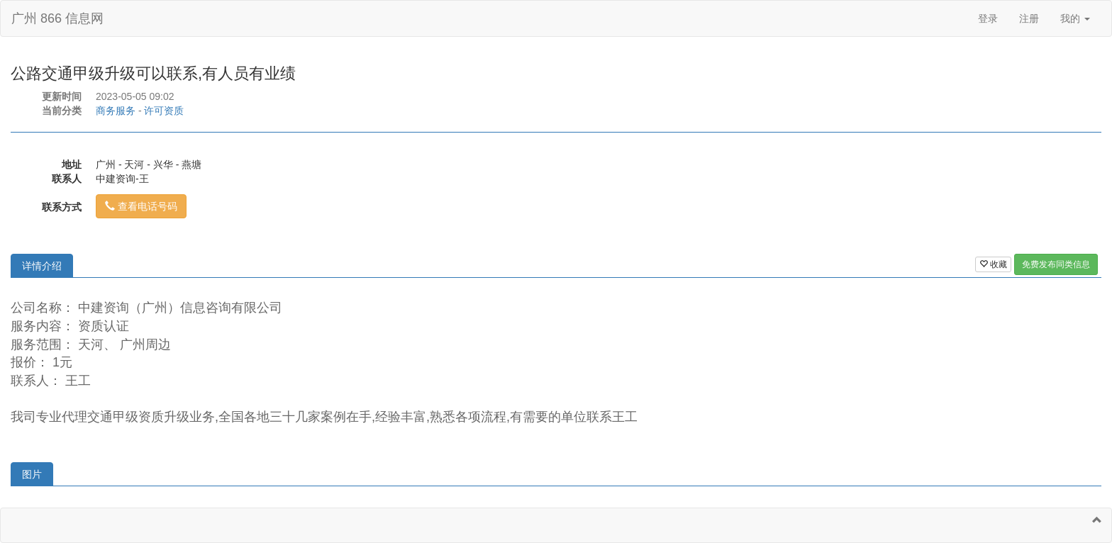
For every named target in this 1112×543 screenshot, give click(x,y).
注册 (1029, 18)
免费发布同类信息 (1056, 264)
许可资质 (164, 110)
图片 (32, 474)
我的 (1075, 18)
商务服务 (115, 110)
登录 (988, 18)
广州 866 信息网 (57, 18)
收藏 (993, 264)
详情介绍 (42, 266)
